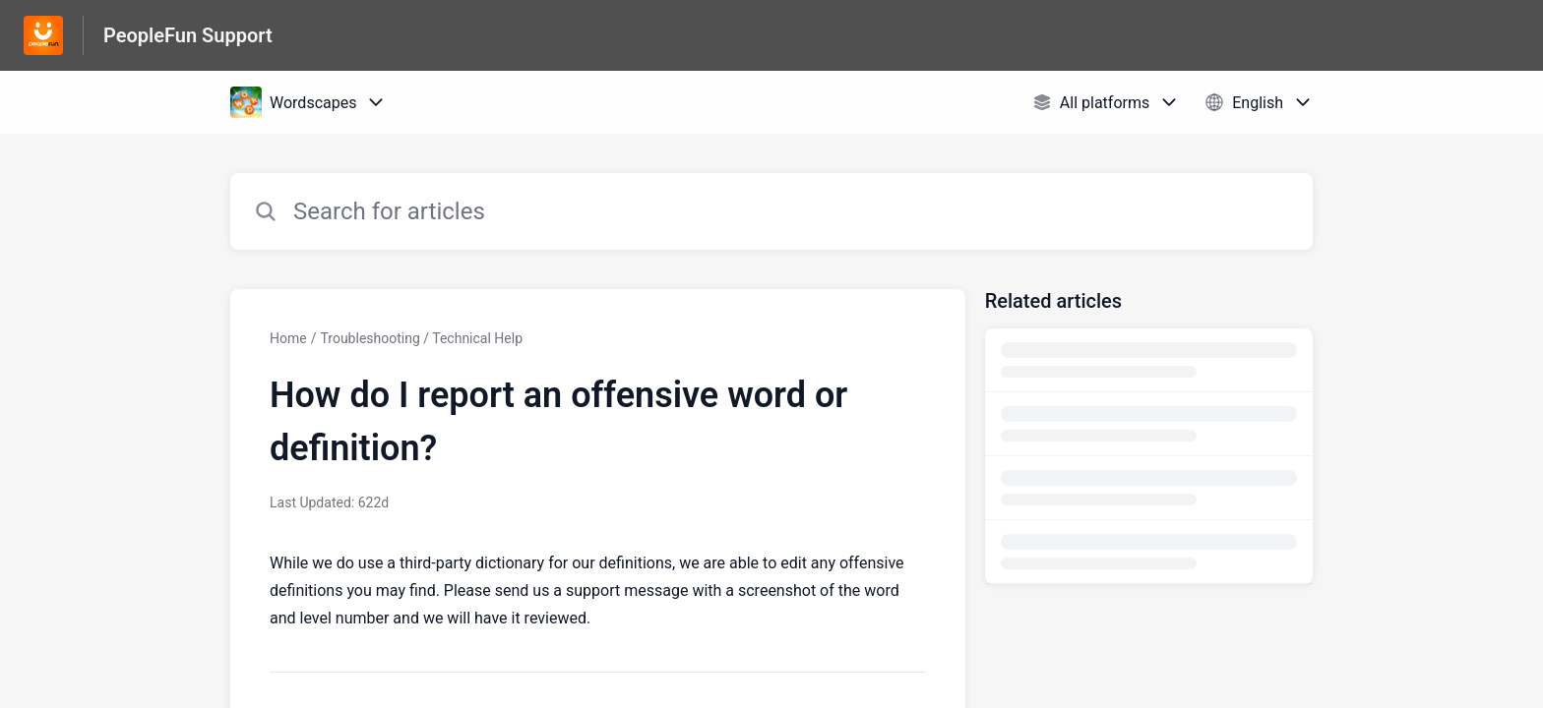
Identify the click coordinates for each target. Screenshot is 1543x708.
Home (288, 338)
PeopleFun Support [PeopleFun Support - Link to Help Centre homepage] (188, 35)
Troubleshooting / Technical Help (421, 338)
